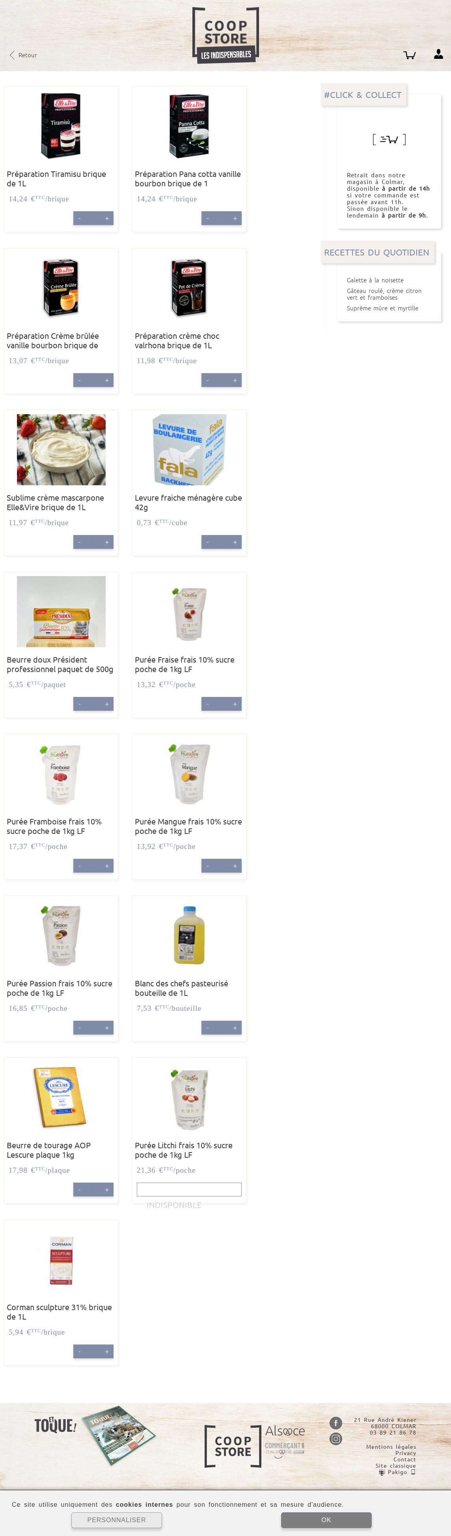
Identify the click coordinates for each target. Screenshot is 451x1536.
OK (326, 1520)
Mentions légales (391, 1447)
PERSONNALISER (116, 1520)
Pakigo (397, 1472)
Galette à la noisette (389, 280)
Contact (404, 1459)
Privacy (405, 1453)
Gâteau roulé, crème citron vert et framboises (389, 294)
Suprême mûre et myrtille (389, 308)
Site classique (396, 1466)
